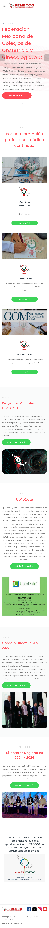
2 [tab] (22, 103)
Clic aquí (25, 223)
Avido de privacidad (12, 923)
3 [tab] (26, 103)
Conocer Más (17, 95)
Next (46, 57)
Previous (2, 57)
